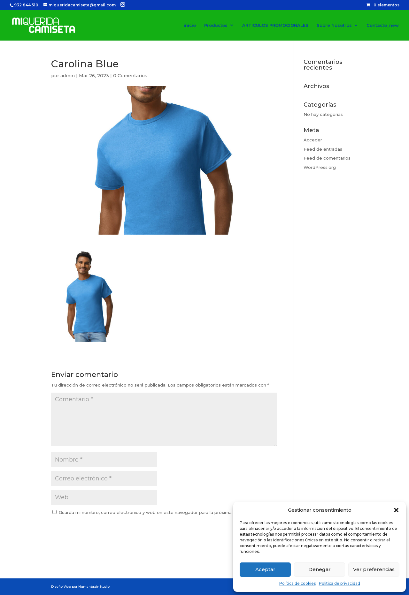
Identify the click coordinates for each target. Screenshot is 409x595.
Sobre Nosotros (334, 25)
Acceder (313, 139)
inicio (190, 25)
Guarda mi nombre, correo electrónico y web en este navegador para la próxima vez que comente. (165, 512)
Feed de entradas (323, 149)
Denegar (319, 569)
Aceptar (265, 569)
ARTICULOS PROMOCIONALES (275, 25)
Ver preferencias (374, 569)
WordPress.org (320, 167)
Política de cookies (297, 583)
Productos (216, 25)
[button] (396, 510)
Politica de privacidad (339, 583)
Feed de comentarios (327, 158)
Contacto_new (383, 25)
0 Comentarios (130, 76)
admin (67, 76)
